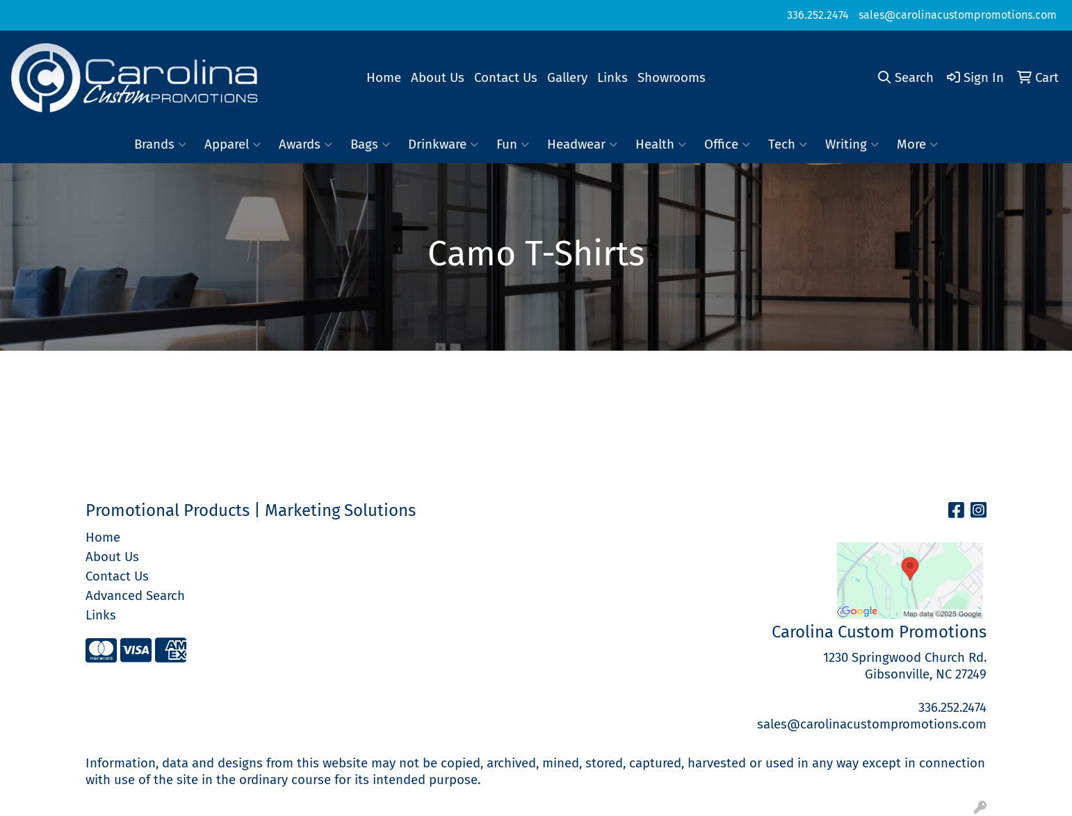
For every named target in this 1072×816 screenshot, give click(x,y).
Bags (370, 144)
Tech (787, 144)
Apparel (232, 144)
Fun (512, 144)
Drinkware (443, 144)
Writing (852, 144)
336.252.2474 (818, 15)
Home (383, 77)
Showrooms (671, 77)
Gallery (567, 77)
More (917, 144)
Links (612, 77)
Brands (160, 144)
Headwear (582, 144)
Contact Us (505, 77)
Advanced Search (135, 595)
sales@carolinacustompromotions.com (958, 15)
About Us (437, 77)
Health (660, 144)
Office (727, 144)
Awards (305, 144)
